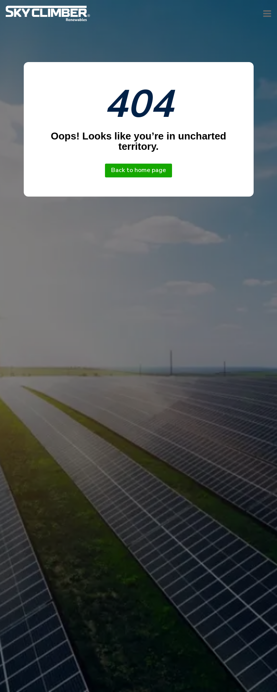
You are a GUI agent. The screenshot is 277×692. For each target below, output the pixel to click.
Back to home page (138, 170)
